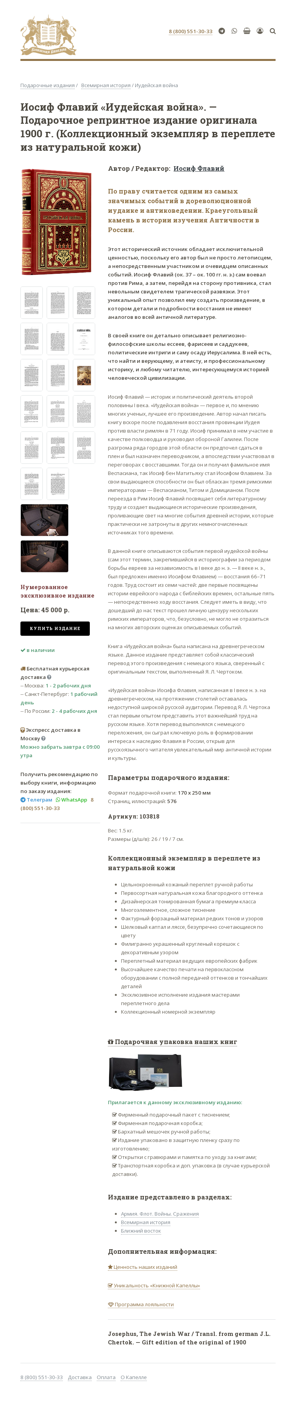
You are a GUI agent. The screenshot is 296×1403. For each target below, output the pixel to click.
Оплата (106, 1377)
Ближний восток (141, 1230)
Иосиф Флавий (198, 168)
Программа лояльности (144, 1304)
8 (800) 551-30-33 (41, 1377)
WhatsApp (73, 799)
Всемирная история (106, 85)
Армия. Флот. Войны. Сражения (160, 1213)
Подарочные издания (47, 85)
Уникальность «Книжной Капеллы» (156, 1285)
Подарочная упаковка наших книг (175, 1042)
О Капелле (134, 1377)
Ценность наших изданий (145, 1266)
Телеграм (38, 799)
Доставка (80, 1377)
